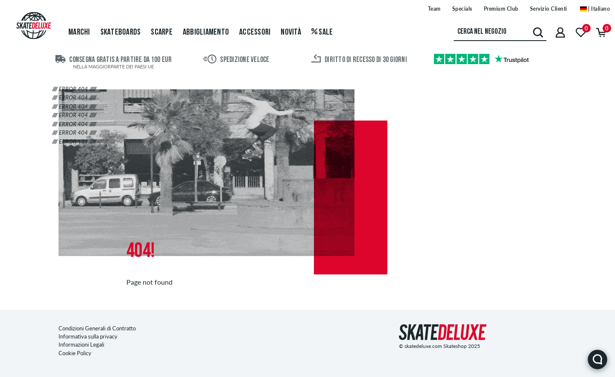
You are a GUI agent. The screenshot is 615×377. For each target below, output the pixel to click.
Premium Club (501, 9)
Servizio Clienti (548, 9)
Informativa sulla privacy (88, 336)
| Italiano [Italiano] (595, 9)
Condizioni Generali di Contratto (97, 328)
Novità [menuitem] (291, 32)
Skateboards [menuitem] (120, 32)
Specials (462, 9)
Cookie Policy (75, 353)
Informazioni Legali (81, 344)
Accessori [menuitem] (254, 32)
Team (434, 9)
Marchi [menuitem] (79, 32)
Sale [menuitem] (322, 32)
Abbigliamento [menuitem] (206, 32)
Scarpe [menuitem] (162, 32)
